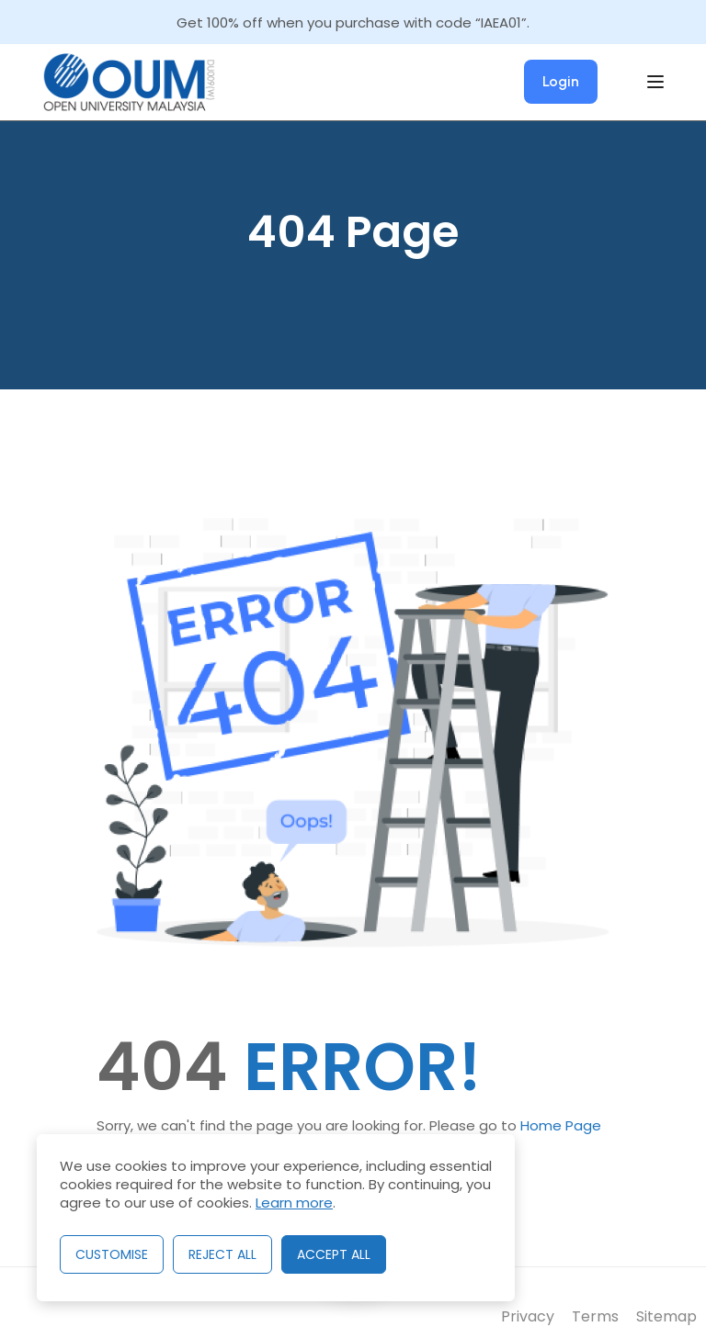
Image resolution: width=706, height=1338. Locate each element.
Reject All (222, 1254)
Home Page (560, 1125)
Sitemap (666, 1316)
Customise (111, 1254)
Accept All (333, 1254)
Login (560, 81)
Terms (595, 1316)
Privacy (527, 1316)
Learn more (294, 1202)
